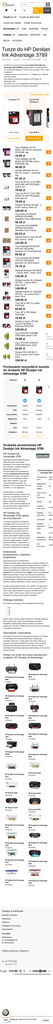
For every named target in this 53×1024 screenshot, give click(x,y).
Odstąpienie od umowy (11, 926)
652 (29, 74)
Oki (44, 35)
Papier (44, 29)
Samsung (23, 35)
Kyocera (17, 41)
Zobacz (25, 437)
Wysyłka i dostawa (9, 915)
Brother (35, 35)
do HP (10, 17)
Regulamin (24, 951)
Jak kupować (7, 929)
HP (9, 35)
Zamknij (46, 1020)
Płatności (5, 922)
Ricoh (6, 41)
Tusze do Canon (12, 23)
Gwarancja (6, 919)
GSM (24, 29)
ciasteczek (13, 1019)
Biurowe (33, 29)
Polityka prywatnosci (10, 951)
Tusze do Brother (29, 17)
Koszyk (47, 10)
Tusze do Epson (32, 23)
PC (11, 29)
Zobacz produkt (14, 138)
